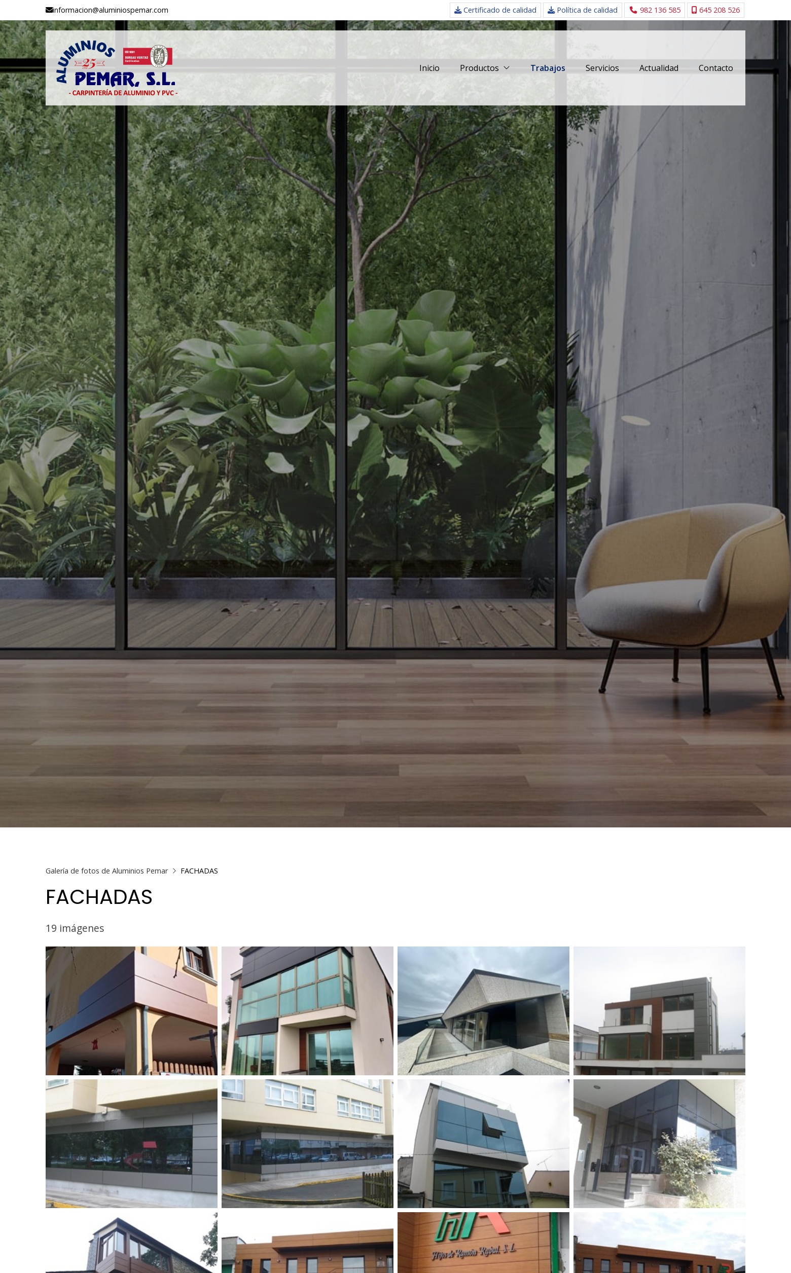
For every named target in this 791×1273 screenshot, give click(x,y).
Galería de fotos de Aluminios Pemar (107, 871)
